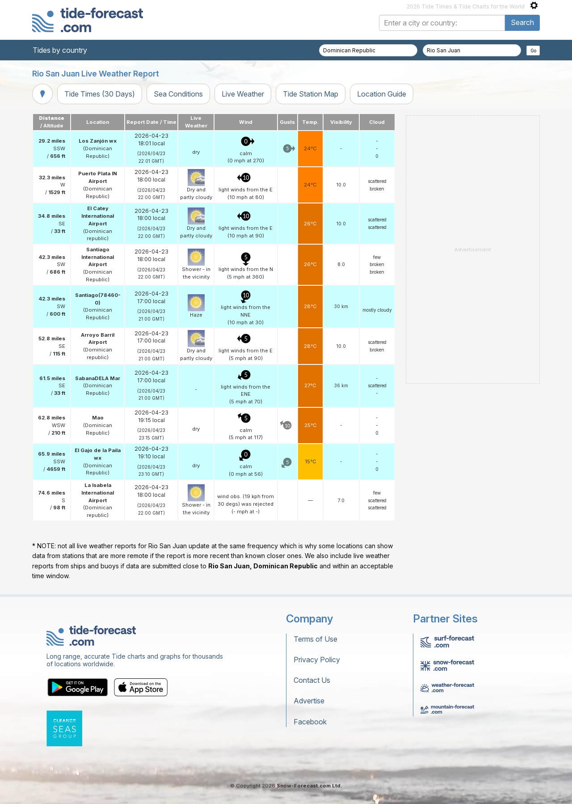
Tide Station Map (310, 93)
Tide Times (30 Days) (99, 93)
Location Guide (381, 93)
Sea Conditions (178, 93)
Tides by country (60, 50)
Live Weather (243, 93)
